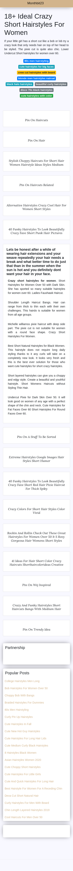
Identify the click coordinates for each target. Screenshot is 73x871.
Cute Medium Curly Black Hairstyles (26, 745)
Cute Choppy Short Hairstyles (22, 767)
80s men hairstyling (36, 60)
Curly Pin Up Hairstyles (19, 716)
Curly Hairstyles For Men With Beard (27, 802)
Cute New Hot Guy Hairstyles (22, 731)
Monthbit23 (35, 3)
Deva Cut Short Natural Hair (22, 795)
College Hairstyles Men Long (22, 681)
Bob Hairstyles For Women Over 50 (26, 688)
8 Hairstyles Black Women (20, 752)
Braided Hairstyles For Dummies (24, 702)
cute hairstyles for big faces (36, 66)
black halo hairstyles (19, 84)
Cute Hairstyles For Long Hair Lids (25, 738)
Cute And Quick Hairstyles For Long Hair (29, 781)
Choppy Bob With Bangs (19, 695)
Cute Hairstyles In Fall (18, 724)
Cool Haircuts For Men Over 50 (23, 817)
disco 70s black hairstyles (36, 89)
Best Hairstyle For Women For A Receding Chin (33, 788)
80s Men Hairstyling (17, 709)
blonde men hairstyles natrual (36, 78)
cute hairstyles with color (36, 95)
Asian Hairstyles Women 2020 (23, 759)
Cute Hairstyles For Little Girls (23, 774)
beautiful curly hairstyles (51, 84)
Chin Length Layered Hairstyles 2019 (27, 810)
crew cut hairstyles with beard (36, 72)
